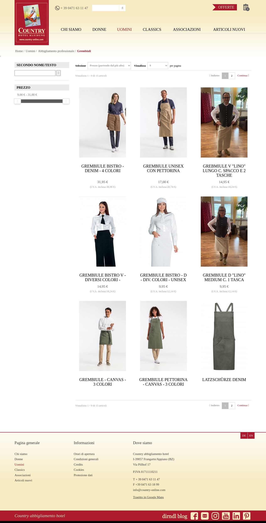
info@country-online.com (149, 490)
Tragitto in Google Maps (148, 497)
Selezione (103, 65)
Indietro (214, 75)
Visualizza (157, 65)
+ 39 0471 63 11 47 (71, 8)
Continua (243, 75)
